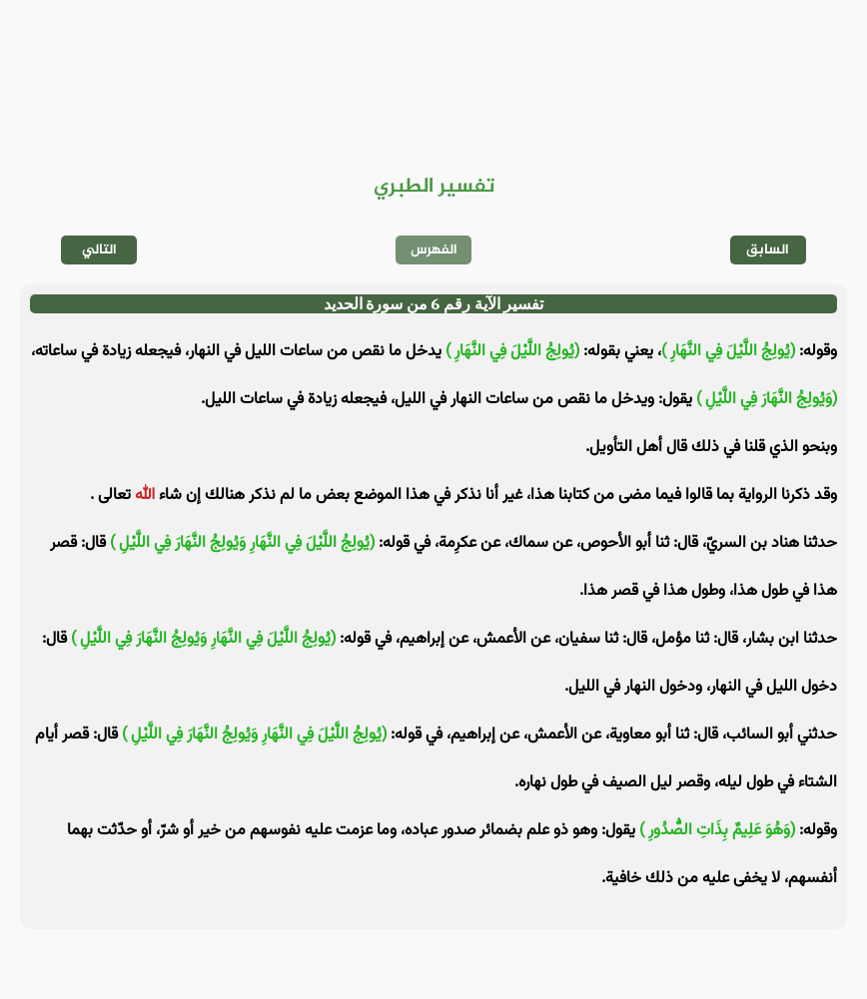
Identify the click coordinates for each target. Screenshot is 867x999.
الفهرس (434, 250)
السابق (767, 250)
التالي (99, 250)
